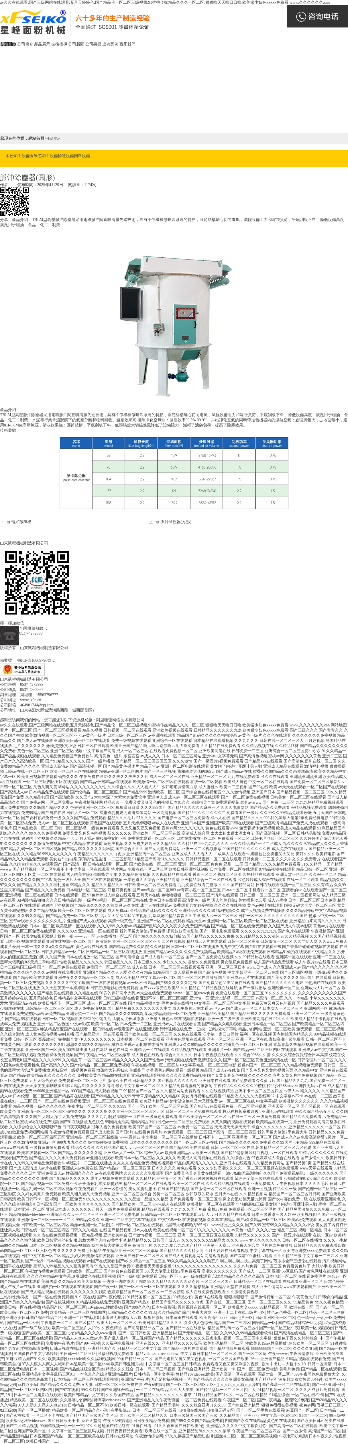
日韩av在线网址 (119, 1436)
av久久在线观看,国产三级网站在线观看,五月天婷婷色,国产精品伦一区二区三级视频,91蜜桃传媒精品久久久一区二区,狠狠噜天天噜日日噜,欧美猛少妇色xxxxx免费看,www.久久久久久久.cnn (165, 2)
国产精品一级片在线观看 (185, 1348)
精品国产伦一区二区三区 (64, 1307)
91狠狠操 (338, 1343)
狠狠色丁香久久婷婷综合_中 (299, 1338)
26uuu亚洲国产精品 (267, 1359)
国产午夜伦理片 (111, 1297)
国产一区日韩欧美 (134, 1333)
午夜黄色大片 (304, 1297)
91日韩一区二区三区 (78, 1354)
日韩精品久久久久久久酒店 (132, 1312)
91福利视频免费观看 (116, 1354)
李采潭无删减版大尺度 (122, 1317)
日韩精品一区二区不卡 (88, 1405)
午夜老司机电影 (293, 1436)
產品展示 (42, 44)
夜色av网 (307, 1405)
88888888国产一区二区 (271, 1348)
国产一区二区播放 (34, 1410)
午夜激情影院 (302, 1354)
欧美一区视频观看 (317, 1328)
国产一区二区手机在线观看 (260, 1410)
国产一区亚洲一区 (328, 1384)
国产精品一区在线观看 (321, 1369)
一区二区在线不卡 (307, 1395)
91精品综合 (279, 1395)
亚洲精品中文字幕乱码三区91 (48, 1374)
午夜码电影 (154, 1384)
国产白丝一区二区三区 (226, 1302)
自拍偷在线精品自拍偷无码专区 (206, 1410)
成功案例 (110, 44)
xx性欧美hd (28, 1384)
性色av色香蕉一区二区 (287, 1312)
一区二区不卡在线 (48, 1415)
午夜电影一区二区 (57, 1323)
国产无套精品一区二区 (198, 1333)
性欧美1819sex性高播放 (266, 1343)
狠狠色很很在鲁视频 (279, 1405)
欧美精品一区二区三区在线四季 (78, 1312)
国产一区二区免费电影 (257, 1369)
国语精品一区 (264, 1323)
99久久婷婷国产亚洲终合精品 (107, 1390)
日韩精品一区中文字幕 (154, 1374)
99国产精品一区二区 (135, 1359)
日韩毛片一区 (241, 1317)
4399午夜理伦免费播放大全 (316, 1374)
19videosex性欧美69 (105, 1307)
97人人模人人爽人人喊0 (43, 1364)
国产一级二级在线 (34, 1328)
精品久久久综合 (120, 1369)
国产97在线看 (67, 1390)
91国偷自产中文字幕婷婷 (36, 1354)
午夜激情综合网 (149, 1436)
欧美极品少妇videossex (26, 1421)
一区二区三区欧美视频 (257, 1436)
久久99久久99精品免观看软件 (246, 1333)
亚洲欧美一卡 (223, 1369)
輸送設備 (66, 156)
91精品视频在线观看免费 (308, 1359)
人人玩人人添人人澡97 (240, 1384)
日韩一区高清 (320, 1364)
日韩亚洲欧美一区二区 (275, 1317)
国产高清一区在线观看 (236, 1374)
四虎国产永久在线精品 (245, 1421)
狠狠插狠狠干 (236, 1297)
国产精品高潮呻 (166, 1405)
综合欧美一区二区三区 (308, 1343)
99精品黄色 (303, 1302)
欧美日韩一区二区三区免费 (24, 1312)
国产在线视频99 (60, 1302)
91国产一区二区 (313, 1415)
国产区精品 (84, 1323)
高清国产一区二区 (324, 1431)
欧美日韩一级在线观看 (130, 1405)
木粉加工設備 (18, 156)
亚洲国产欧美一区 (30, 1431)
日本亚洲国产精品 (46, 1436)
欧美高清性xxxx (213, 1317)
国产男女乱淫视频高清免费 (24, 1348)
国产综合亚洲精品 (194, 1369)
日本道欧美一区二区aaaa (87, 1364)
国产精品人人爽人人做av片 (78, 1338)
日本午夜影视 (164, 1307)
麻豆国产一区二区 (302, 1410)
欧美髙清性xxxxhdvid (66, 1359)
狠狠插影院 (153, 1317)
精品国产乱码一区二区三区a (232, 1328)
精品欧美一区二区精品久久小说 (80, 1410)
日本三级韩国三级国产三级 (194, 1415)
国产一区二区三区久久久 (269, 1302)
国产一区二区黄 (252, 1354)
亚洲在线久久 (147, 1343)
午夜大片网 (202, 1312)
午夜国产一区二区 (239, 1400)
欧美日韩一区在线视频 (20, 1307)
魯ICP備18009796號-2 (36, 660)
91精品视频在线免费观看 (98, 1302)
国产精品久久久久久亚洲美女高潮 (223, 1379)
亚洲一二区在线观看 (82, 1317)
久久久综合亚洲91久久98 (204, 1405)
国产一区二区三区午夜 (279, 1328)
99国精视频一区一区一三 (62, 1426)
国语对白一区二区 (274, 1374)
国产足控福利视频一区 (171, 1379)
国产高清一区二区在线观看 (286, 1384)
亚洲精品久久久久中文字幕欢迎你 (237, 1426)
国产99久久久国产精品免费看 (197, 1421)
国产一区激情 (294, 1431)
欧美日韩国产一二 (42, 1441)
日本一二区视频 (44, 1369)
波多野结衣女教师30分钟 (300, 1379)
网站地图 (339, 725)
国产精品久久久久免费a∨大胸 (66, 1384)
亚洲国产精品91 (136, 1302)
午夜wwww (278, 1354)
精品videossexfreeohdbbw (156, 1354)
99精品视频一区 (273, 1307)
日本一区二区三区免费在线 (118, 1384)
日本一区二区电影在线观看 (38, 1395)
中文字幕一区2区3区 (279, 1415)
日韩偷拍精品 (330, 1297)
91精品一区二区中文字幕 (139, 1348)
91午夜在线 (85, 1297)
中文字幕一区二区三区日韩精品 (173, 1364)
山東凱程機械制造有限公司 (24, 543)
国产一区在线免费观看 (53, 1297)
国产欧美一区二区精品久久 (143, 1415)
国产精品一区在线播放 (186, 1328)
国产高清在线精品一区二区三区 (302, 1333)
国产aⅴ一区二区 (329, 1307)
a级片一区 (256, 1312)
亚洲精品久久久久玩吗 (182, 1343)
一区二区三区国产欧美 (229, 1359)
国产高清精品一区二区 (143, 1328)
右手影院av (120, 1410)
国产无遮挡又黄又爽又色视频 (180, 1359)
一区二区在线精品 (152, 1390)
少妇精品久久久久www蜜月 (92, 1333)
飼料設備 (82, 156)
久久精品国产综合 (174, 1312)
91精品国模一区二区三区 (149, 1297)
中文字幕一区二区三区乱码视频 (76, 1431)
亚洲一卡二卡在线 (230, 1312)
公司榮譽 (93, 44)
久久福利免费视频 (118, 1343)
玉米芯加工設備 (44, 156)
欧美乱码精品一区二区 (223, 1343)
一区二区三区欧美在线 (84, 1436)
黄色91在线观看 (208, 1297)
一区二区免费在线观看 (201, 1400)
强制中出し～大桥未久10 (284, 1364)
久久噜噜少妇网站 (76, 1400)
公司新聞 (76, 44)
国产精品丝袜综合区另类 (300, 1323)
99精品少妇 (183, 1297)
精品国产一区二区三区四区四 (26, 1390)
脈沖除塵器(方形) (176, 522)
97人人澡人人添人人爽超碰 (42, 1405)
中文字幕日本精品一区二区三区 (208, 1354)
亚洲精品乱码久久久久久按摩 (204, 1431)
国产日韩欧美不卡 (64, 1421)
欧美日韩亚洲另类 (127, 1364)
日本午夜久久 (321, 1436)
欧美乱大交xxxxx (243, 1307)
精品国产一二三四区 (232, 1323)
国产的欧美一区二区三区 (44, 1333)
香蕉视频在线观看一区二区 (202, 1307)
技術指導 (59, 44)
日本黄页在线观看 (182, 1317)
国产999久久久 (137, 1307)
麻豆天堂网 (91, 1421)
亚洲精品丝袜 (164, 1333)
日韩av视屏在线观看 (68, 1348)
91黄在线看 (142, 1426)
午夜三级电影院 (117, 1421)
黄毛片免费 (289, 1369)
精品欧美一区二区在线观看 (34, 1400)
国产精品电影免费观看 (229, 1348)
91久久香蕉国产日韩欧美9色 (179, 1426)
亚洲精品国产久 (102, 1348)
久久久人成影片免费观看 (317, 1390)
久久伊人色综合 (198, 1323)
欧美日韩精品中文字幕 (84, 1395)
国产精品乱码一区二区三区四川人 (226, 1390)
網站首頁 (8, 44)
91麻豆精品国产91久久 (26, 1359)
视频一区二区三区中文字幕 (247, 1338)
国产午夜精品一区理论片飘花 (283, 1400)
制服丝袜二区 (223, 1436)
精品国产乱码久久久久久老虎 (178, 1302)
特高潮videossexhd (109, 1400)
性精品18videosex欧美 (195, 1374)
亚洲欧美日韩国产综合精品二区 (34, 1317)
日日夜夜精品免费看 (151, 1421)
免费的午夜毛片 (60, 1343)
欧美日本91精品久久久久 (160, 1323)
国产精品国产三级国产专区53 (92, 1415)
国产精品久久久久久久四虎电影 (194, 1338)
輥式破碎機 (21, 522)
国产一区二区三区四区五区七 (192, 1384)
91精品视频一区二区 (275, 1390)
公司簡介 (25, 44)
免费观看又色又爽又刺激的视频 (231, 1364)
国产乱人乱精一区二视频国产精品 (134, 1338)
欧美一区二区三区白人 (72, 1328)
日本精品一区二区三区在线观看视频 (86, 1379)
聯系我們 (127, 44)
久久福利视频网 (101, 1359)
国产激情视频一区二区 (270, 1297)
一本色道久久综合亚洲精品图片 (104, 1374)
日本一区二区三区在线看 (154, 1410)
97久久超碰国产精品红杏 (108, 1426)
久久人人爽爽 (182, 1390)
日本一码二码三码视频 (155, 1369)
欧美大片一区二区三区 (117, 1323)
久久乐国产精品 (120, 1395)
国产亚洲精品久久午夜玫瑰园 (153, 1400)
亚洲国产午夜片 (135, 1379)
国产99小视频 (88, 1343)
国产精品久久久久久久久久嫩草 (163, 1395)
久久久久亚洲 (305, 1348)
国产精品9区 (266, 1379)
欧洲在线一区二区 (161, 1431)
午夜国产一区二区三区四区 (256, 1431)
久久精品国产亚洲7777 (239, 1415)
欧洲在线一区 (301, 1307)
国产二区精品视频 (22, 1426)
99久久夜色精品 (329, 1302)
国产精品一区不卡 (23, 1323)
